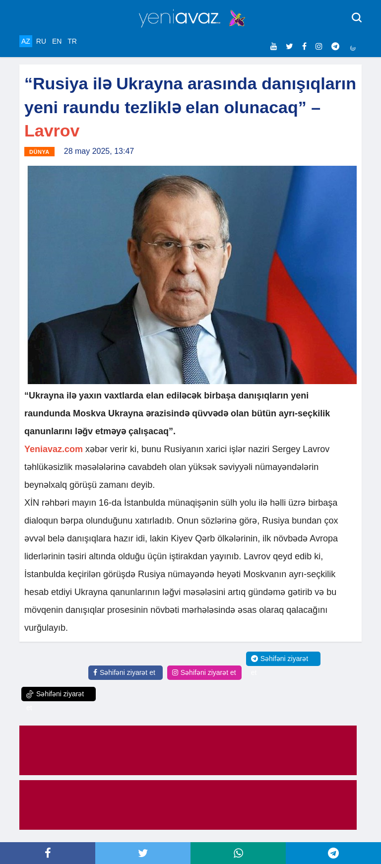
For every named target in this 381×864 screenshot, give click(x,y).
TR (72, 41)
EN (57, 41)
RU (41, 41)
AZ (25, 41)
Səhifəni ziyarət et (124, 672)
